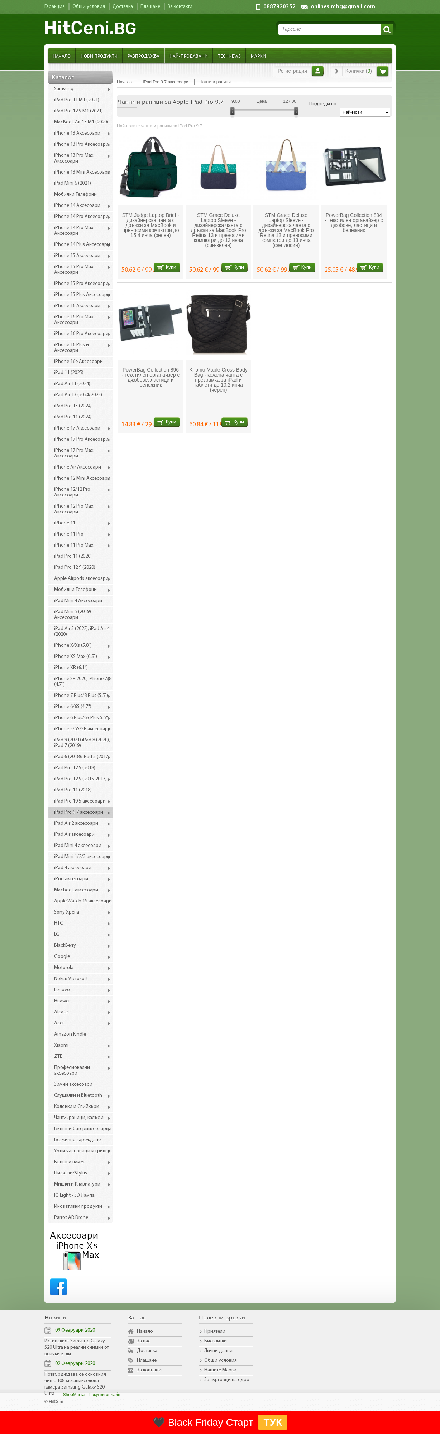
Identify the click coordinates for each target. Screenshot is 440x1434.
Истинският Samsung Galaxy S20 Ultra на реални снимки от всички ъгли (76, 1347)
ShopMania (74, 1394)
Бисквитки (215, 1341)
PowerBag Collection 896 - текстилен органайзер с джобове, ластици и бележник (151, 377)
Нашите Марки (220, 1370)
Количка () (358, 71)
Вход (318, 71)
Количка (382, 71)
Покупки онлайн (104, 1394)
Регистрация (292, 71)
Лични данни (218, 1350)
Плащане (147, 1360)
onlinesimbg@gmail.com (343, 7)
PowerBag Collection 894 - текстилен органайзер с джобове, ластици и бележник (354, 222)
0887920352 (279, 7)
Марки (258, 56)
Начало (62, 56)
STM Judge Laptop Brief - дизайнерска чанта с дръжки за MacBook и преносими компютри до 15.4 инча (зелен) (151, 225)
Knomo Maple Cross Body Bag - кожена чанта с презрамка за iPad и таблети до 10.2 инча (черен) (218, 380)
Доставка (147, 1350)
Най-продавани (188, 56)
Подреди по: (323, 104)
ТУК (272, 1422)
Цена (261, 101)
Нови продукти (99, 56)
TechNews (229, 56)
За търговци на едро (226, 1379)
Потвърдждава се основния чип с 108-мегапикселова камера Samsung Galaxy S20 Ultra (75, 1384)
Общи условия (220, 1360)
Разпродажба (143, 56)
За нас (143, 1341)
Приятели (214, 1331)
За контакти (149, 1370)
